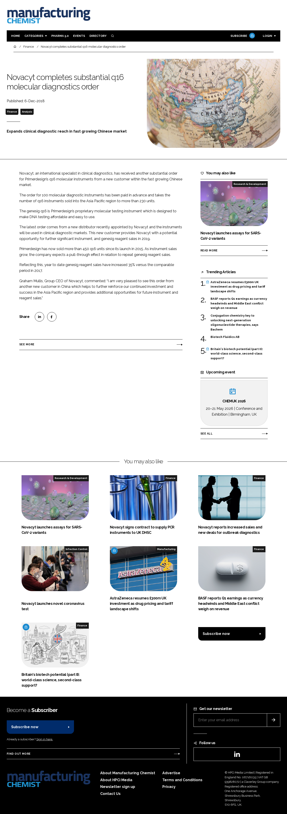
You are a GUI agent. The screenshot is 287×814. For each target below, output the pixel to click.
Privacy (169, 787)
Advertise (171, 773)
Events (79, 36)
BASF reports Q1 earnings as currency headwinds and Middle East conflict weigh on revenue (239, 303)
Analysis (27, 111)
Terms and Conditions (182, 780)
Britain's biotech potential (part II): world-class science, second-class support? (237, 354)
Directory (98, 36)
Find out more (18, 753)
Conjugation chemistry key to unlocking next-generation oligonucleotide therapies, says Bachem (234, 322)
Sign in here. (44, 739)
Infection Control (76, 549)
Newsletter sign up (117, 787)
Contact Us (110, 794)
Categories (33, 36)
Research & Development (250, 184)
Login (267, 36)
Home (15, 36)
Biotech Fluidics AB (225, 337)
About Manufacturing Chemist (127, 773)
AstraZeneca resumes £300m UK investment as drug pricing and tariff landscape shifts (238, 287)
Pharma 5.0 (60, 36)
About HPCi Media (116, 780)
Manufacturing (166, 549)
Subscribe (242, 36)
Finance (12, 111)
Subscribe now (216, 634)
